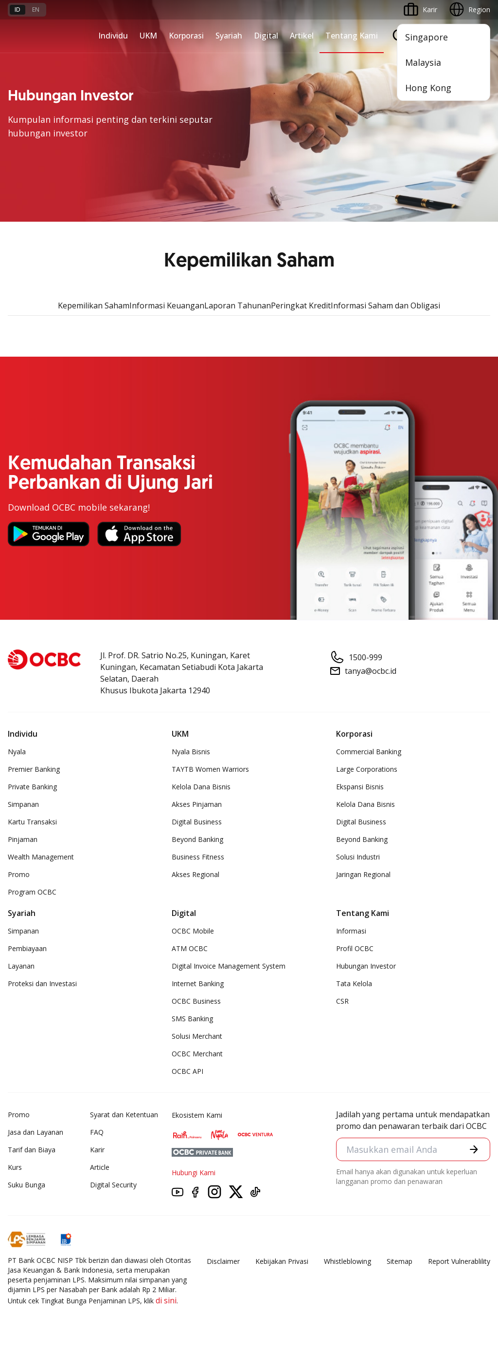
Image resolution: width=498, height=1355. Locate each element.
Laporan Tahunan (237, 305)
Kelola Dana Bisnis (201, 786)
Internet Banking (198, 983)
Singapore (426, 37)
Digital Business (197, 821)
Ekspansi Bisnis (360, 786)
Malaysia (423, 62)
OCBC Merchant (197, 1053)
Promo (19, 874)
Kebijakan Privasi (281, 1261)
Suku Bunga (26, 1184)
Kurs (15, 1167)
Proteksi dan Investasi (42, 983)
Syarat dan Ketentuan (124, 1114)
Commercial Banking (368, 751)
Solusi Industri (358, 856)
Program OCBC (32, 892)
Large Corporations (366, 769)
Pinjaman (22, 839)
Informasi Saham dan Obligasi (385, 305)
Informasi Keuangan (166, 305)
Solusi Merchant (197, 1036)
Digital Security (113, 1184)
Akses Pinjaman (197, 804)
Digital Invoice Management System (228, 966)
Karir (97, 1149)
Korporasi (186, 35)
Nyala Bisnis (191, 751)
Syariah (228, 35)
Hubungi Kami (193, 1172)
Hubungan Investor (366, 966)
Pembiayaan (27, 948)
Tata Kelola (354, 983)
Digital (266, 35)
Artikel (302, 35)
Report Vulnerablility (459, 1261)
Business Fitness (198, 856)
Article (99, 1167)
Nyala (17, 751)
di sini (166, 1300)
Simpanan (23, 804)
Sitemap (399, 1261)
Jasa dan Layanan (35, 1132)
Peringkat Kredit (301, 305)
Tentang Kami (351, 35)
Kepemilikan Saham (93, 305)
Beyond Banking (197, 839)
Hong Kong (428, 88)
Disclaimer (223, 1261)
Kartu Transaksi (32, 821)
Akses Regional (195, 874)
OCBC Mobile (193, 930)
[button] (474, 1149)
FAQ (97, 1132)
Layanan (21, 966)
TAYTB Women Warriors (210, 769)
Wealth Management (41, 856)
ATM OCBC (190, 948)
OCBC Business (196, 1001)
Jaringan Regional (363, 874)
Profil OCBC (355, 948)
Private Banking (32, 786)
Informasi (351, 930)
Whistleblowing (347, 1261)
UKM (148, 35)
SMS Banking (192, 1018)
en (35, 9)
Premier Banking (34, 769)
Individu (113, 35)
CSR (342, 1001)
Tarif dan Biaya (31, 1149)
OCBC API (187, 1071)
